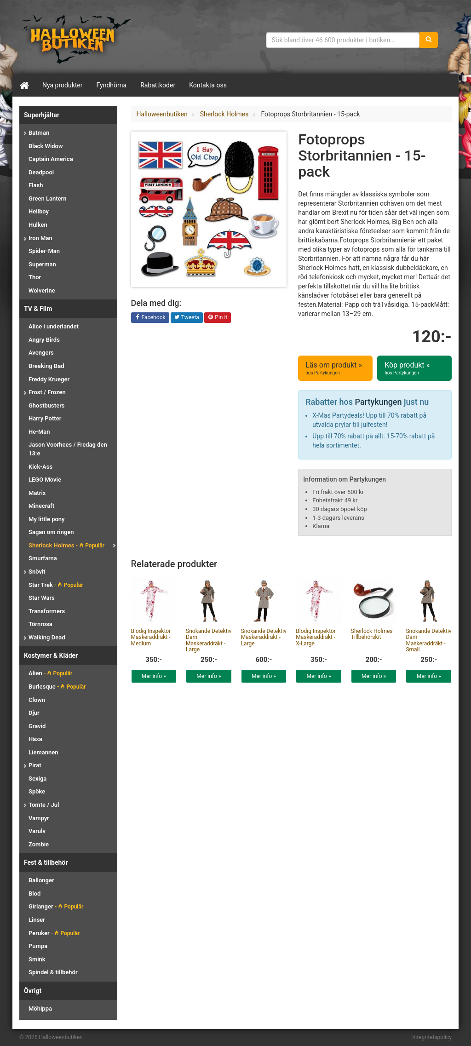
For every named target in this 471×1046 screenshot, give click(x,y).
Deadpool (41, 172)
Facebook (150, 318)
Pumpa (38, 946)
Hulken (38, 224)
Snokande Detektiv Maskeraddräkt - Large (264, 637)
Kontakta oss (208, 85)
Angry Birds (44, 339)
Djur (34, 712)
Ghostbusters (47, 405)
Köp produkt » (414, 368)
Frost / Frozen (47, 392)
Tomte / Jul (44, 804)
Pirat (35, 765)
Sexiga (37, 778)
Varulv (37, 831)
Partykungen (378, 402)
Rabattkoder (157, 85)
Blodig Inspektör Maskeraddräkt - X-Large (316, 637)
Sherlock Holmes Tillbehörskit (372, 634)
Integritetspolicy (432, 1037)
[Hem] (23, 85)
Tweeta (186, 318)
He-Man (39, 431)
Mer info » (154, 676)
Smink (37, 959)
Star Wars (42, 597)
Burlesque (57, 686)
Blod (34, 893)
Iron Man (40, 238)
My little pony (47, 519)
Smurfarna (43, 558)
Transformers (47, 611)
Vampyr (39, 818)
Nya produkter (62, 85)
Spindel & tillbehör (53, 972)
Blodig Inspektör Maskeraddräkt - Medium (151, 637)
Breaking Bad (46, 365)
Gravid (37, 726)
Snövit (37, 571)
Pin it (217, 318)
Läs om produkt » (335, 368)
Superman (42, 264)
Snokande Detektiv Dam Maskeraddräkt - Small (428, 640)
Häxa (35, 739)
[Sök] (428, 40)
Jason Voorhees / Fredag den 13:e (68, 449)
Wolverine (42, 290)
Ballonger (41, 880)
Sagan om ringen (51, 532)
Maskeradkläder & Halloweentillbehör (76, 39)
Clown (37, 699)
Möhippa (40, 1008)
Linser (37, 919)
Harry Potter (45, 418)
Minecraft (41, 505)
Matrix (37, 492)
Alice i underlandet (54, 326)
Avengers (41, 352)
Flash (36, 185)
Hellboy (39, 211)
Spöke (37, 791)
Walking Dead (47, 637)
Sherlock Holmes (66, 545)
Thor (35, 277)
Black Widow (46, 146)
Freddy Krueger (49, 379)
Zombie (39, 844)
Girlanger (56, 906)
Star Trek (56, 584)
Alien (50, 673)
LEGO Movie (45, 479)
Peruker (54, 933)
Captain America (51, 158)
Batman (39, 132)
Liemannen (43, 752)
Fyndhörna (112, 85)
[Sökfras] (343, 40)
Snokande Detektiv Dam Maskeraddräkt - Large (208, 640)
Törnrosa (40, 624)
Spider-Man (44, 250)
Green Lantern (47, 198)
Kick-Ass (40, 466)
